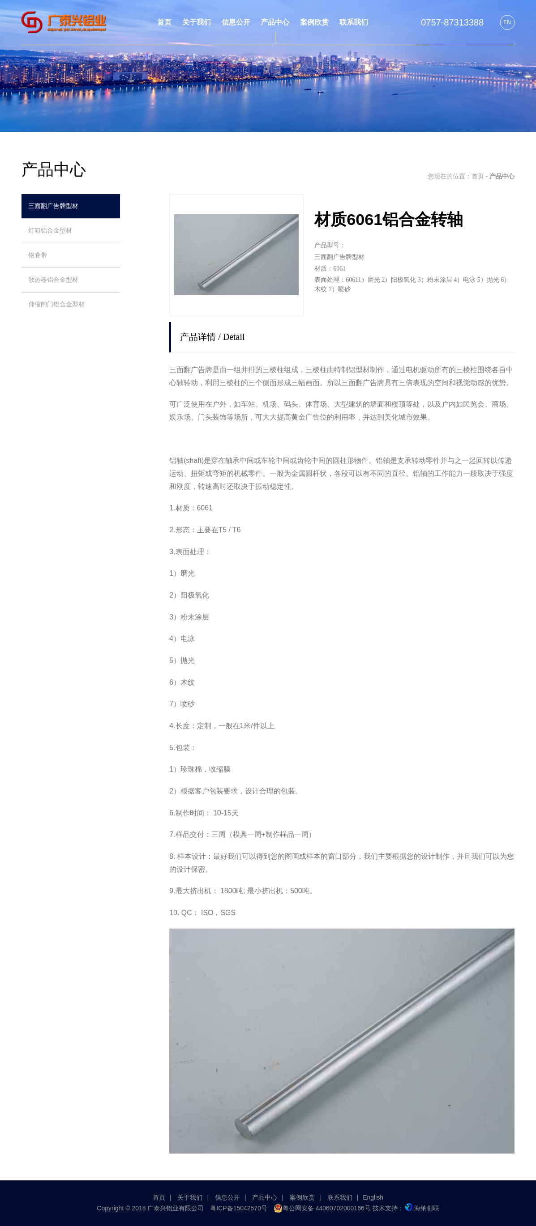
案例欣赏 (302, 1197)
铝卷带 (37, 255)
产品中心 (264, 1197)
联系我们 (339, 1197)
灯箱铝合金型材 (50, 230)
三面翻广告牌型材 (53, 206)
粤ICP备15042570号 (238, 1208)
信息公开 (227, 1197)
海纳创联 (422, 1208)
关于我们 (189, 1197)
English (373, 1197)
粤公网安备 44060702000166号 (322, 1208)
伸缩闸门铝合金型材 (56, 304)
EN (507, 22)
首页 (478, 176)
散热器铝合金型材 (53, 279)
